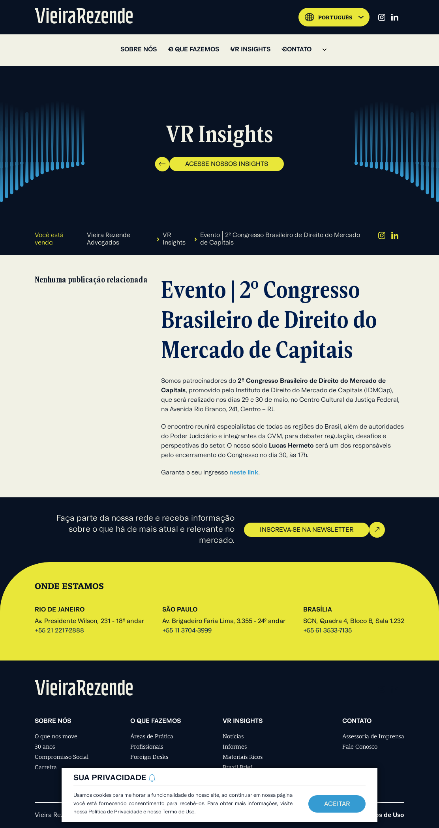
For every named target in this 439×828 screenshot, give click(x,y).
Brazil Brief (237, 767)
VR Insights (174, 239)
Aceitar (337, 804)
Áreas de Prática (151, 736)
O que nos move (56, 736)
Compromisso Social (61, 757)
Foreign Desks (149, 757)
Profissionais (146, 746)
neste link (243, 473)
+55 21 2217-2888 (59, 631)
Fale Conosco (359, 746)
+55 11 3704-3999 (187, 631)
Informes (235, 746)
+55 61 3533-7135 (327, 631)
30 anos (45, 746)
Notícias (233, 736)
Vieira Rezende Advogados (108, 239)
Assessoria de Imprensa (373, 736)
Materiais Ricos (243, 757)
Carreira (46, 767)
